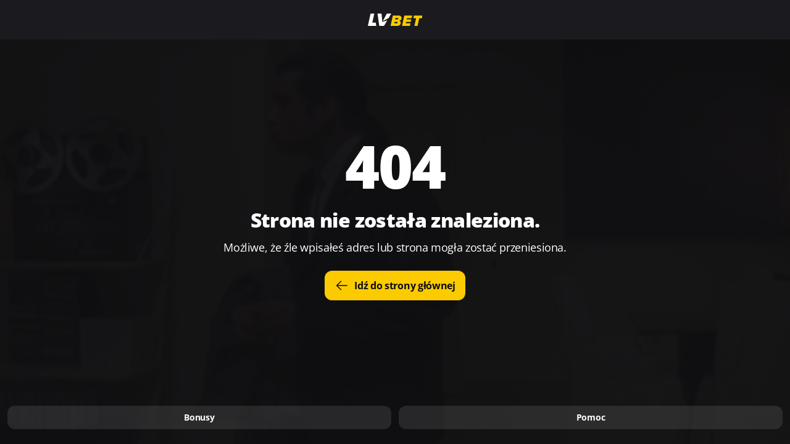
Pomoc (590, 417)
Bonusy (199, 417)
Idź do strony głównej (395, 285)
